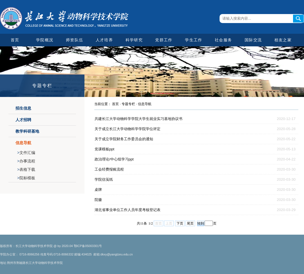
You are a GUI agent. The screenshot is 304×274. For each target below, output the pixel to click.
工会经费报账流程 (109, 169)
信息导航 (23, 143)
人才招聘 (23, 119)
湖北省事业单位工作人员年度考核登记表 (127, 210)
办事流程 (26, 161)
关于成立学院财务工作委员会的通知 (124, 139)
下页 (179, 223)
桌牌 (98, 189)
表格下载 (26, 169)
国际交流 (253, 40)
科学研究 (134, 40)
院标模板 (26, 178)
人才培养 (104, 40)
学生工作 (193, 40)
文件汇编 (26, 152)
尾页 (190, 223)
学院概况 (44, 40)
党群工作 (163, 40)
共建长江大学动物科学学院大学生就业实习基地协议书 (138, 119)
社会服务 (223, 40)
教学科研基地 (27, 131)
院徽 (98, 200)
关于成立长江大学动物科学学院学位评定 (127, 129)
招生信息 (23, 108)
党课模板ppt (104, 149)
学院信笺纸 (104, 179)
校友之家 (283, 40)
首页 (15, 40)
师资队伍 (74, 40)
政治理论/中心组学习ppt (114, 159)
